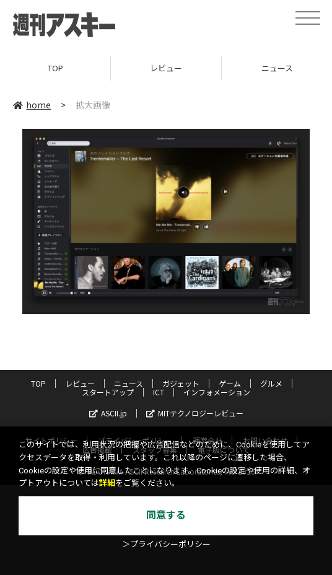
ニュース (128, 383)
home (32, 105)
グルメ (271, 383)
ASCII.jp (108, 413)
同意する (166, 515)
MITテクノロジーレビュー (194, 413)
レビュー (166, 68)
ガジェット (180, 383)
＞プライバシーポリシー (166, 544)
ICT (158, 392)
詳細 (107, 483)
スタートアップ (108, 392)
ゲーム (230, 383)
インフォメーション (216, 392)
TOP (55, 68)
